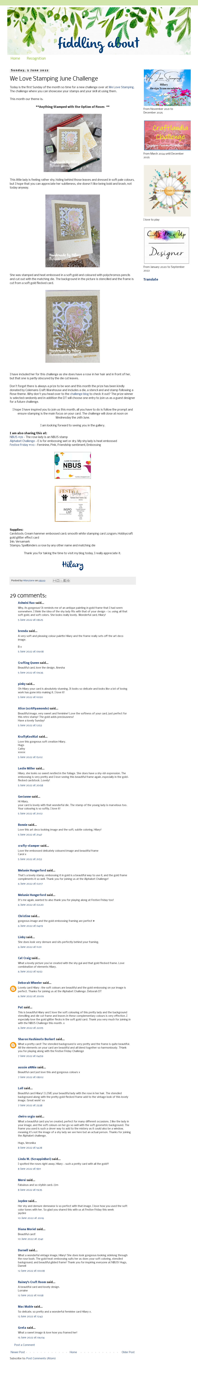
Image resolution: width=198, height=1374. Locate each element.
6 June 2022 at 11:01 (30, 947)
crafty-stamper (29, 846)
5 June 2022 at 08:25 (30, 620)
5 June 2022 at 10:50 (30, 697)
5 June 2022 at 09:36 (30, 672)
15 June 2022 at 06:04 (31, 1337)
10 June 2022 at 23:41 (30, 1239)
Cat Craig (24, 958)
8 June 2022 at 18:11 (29, 1168)
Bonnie (22, 825)
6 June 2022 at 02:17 (30, 883)
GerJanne (24, 796)
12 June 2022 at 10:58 (30, 1295)
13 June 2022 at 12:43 (30, 1316)
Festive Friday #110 (22, 445)
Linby (21, 937)
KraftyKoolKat (28, 736)
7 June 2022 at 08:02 (30, 1077)
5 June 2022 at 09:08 (31, 651)
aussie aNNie (27, 1067)
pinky (21, 684)
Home (15, 59)
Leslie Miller (26, 768)
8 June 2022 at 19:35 (30, 1190)
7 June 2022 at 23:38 (30, 1105)
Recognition (36, 59)
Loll (20, 1088)
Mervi (22, 1180)
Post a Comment (24, 1345)
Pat (20, 1007)
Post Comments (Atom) (41, 1358)
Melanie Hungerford (32, 870)
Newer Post (18, 1352)
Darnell (23, 1250)
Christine (24, 916)
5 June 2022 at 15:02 (30, 757)
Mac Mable (25, 1306)
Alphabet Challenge (22, 441)
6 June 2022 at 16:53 (30, 971)
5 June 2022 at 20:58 (30, 785)
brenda (23, 631)
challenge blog (79, 394)
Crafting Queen (28, 663)
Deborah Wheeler (30, 983)
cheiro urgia (26, 1116)
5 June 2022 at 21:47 (30, 834)
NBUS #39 (16, 437)
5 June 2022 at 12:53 (30, 725)
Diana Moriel (27, 1229)
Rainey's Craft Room (32, 1282)
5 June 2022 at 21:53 (30, 859)
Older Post (128, 1352)
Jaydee (22, 1201)
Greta (22, 1328)
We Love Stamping (121, 87)
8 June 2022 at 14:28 (30, 1147)
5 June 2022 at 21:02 (30, 813)
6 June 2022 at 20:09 (31, 996)
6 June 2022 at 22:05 (30, 1028)
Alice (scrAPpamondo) (33, 708)
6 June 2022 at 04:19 (30, 926)
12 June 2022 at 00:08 (31, 1270)
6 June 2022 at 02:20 (31, 904)
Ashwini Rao (26, 603)
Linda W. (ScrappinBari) (34, 1159)
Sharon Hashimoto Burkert (36, 1039)
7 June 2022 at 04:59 (30, 1056)
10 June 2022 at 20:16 (31, 1218)
